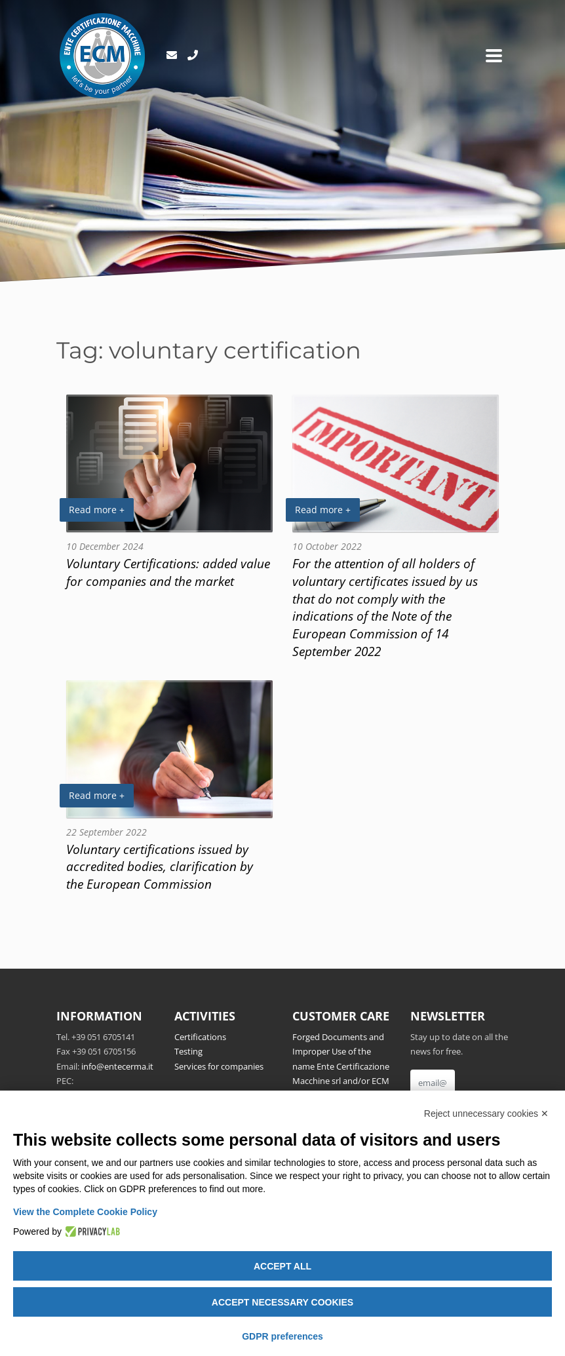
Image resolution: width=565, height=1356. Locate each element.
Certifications (200, 1037)
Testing (188, 1051)
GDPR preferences (282, 1336)
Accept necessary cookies (282, 1302)
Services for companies (218, 1066)
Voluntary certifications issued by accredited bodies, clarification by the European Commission (159, 866)
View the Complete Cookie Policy (85, 1212)
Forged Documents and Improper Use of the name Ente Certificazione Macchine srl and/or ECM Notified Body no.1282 (340, 1066)
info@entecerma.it (117, 1066)
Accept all (282, 1266)
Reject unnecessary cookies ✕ (486, 1113)
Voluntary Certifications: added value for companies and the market (168, 572)
